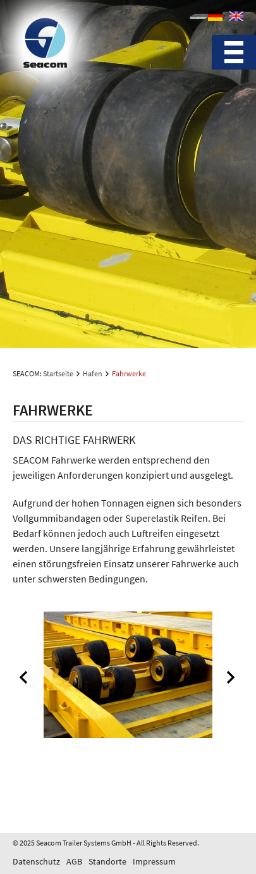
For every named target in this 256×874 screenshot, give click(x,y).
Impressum (154, 861)
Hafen (92, 373)
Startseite (58, 373)
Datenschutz (36, 861)
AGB (74, 861)
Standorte (107, 861)
